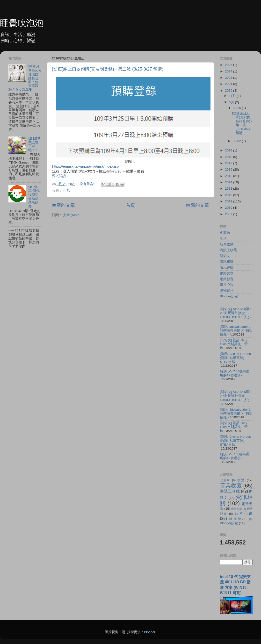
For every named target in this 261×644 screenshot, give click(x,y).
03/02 (237, 141)
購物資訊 (226, 290)
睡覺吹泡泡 (22, 23)
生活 (66, 191)
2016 (229, 169)
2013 (229, 188)
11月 (233, 96)
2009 (229, 214)
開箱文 (225, 256)
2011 (229, 201)
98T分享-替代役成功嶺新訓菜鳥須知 (34, 196)
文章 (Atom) (71, 215)
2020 (229, 90)
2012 (229, 195)
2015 (229, 176)
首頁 (130, 205)
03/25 (237, 108)
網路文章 (226, 273)
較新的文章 (63, 205)
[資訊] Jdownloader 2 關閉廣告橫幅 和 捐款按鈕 (236, 330)
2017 (229, 163)
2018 (229, 157)
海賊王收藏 (228, 250)
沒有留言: (87, 184)
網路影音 (226, 279)
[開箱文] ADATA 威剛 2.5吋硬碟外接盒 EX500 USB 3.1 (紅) (235, 313)
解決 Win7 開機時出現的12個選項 (234, 373)
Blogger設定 (229, 296)
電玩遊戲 (226, 267)
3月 (232, 102)
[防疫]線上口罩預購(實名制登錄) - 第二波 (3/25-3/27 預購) (107, 69)
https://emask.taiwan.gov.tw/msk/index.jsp (85, 166)
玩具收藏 (226, 244)
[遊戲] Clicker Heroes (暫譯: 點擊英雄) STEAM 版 (235, 357)
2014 (229, 182)
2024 (229, 71)
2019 (229, 150)
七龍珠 (225, 233)
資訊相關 (226, 262)
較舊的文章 (197, 205)
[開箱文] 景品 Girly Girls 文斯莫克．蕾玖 (234, 344)
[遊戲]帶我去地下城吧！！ (34, 144)
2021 (229, 84)
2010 (229, 207)
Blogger (149, 632)
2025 (229, 65)
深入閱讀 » (60, 176)
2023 (229, 77)
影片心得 (226, 284)
